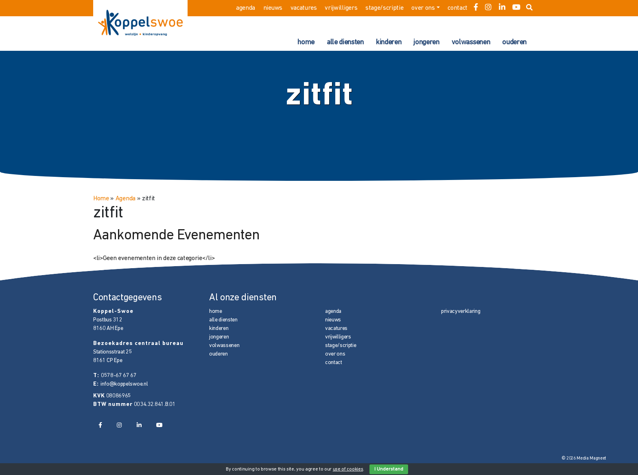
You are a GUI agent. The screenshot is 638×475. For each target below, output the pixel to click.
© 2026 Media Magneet (584, 458)
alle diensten (345, 42)
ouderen (514, 42)
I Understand (388, 469)
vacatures (304, 8)
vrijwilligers (341, 8)
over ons (423, 8)
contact (458, 8)
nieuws (272, 8)
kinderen (388, 42)
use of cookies (348, 469)
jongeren (426, 42)
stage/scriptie (384, 8)
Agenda (125, 198)
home (306, 42)
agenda (245, 8)
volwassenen (471, 42)
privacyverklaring (461, 311)
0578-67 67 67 (119, 376)
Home (101, 198)
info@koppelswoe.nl (124, 384)
